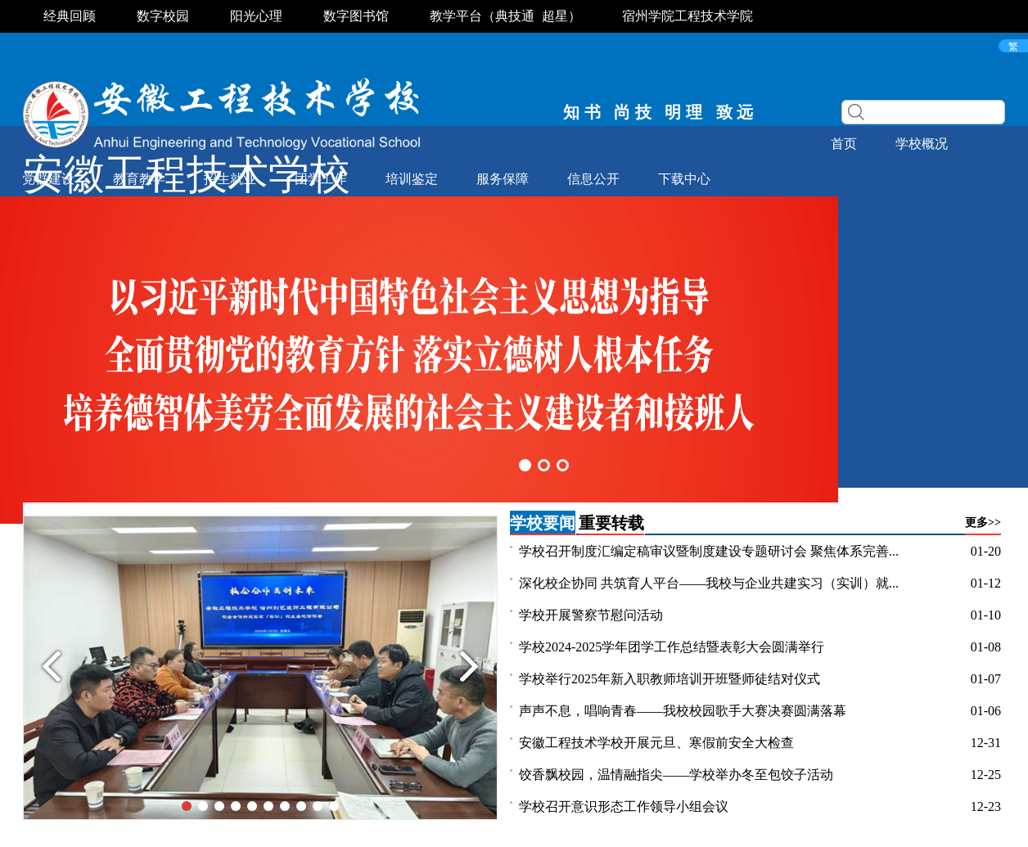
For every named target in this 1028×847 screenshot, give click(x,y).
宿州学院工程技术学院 (687, 16)
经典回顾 (69, 16)
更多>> (983, 522)
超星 (555, 16)
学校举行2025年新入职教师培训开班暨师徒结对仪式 (669, 679)
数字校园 (163, 16)
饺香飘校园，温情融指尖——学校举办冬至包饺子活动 (676, 775)
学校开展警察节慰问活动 (591, 615)
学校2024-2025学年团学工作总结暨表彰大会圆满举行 (671, 647)
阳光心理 (256, 16)
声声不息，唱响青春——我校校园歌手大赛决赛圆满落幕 (682, 711)
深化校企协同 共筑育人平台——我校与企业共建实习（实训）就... (709, 583)
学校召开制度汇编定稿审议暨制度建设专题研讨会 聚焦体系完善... (709, 551)
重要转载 (611, 523)
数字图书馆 (356, 16)
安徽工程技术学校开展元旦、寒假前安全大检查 (656, 743)
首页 (844, 144)
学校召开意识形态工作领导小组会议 (623, 806)
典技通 (514, 16)
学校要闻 (542, 523)
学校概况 (921, 144)
